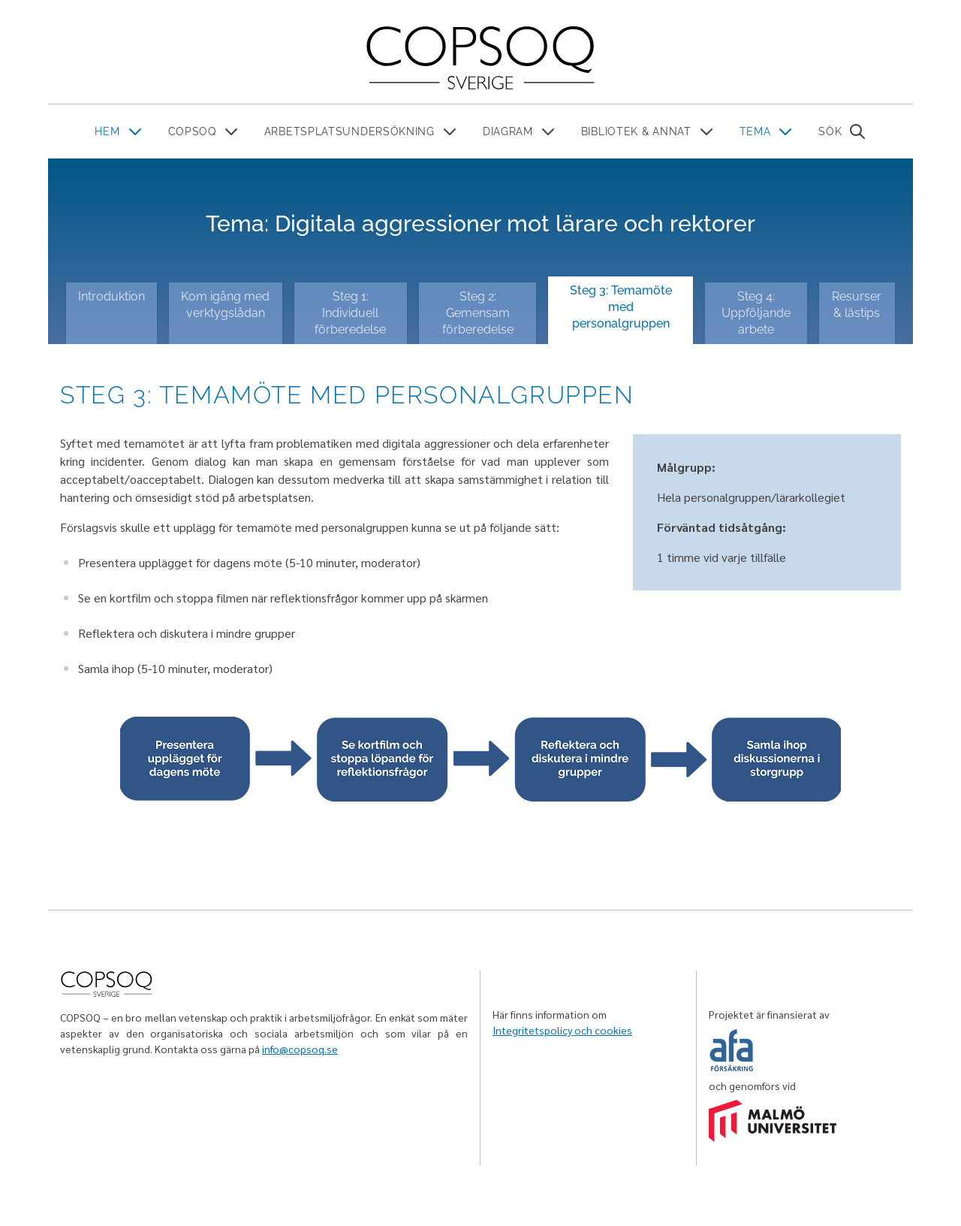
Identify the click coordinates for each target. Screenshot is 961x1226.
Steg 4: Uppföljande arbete (756, 313)
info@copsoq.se (300, 1048)
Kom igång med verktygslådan (225, 304)
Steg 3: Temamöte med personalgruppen (621, 307)
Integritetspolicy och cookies (562, 1030)
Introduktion (111, 296)
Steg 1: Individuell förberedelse (350, 313)
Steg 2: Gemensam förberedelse (478, 313)
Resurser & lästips (856, 304)
